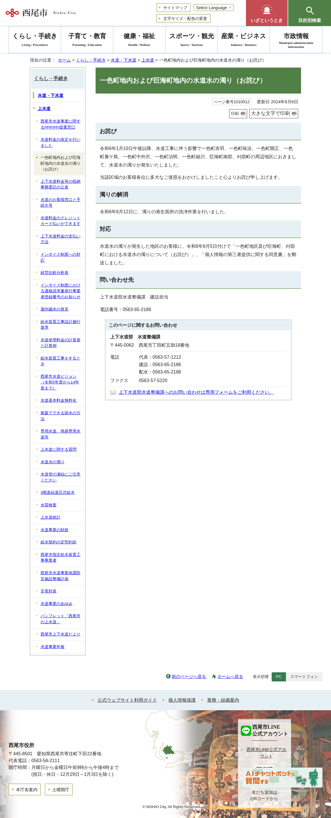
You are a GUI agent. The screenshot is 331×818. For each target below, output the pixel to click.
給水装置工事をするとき (60, 361)
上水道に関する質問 (58, 449)
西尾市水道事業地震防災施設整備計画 (60, 576)
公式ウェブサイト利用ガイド (127, 700)
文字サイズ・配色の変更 (185, 18)
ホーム (64, 60)
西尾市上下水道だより (60, 634)
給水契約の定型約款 (58, 542)
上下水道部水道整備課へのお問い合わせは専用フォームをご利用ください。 (196, 392)
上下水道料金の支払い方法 (60, 239)
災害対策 (48, 591)
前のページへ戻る (189, 676)
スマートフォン (304, 676)
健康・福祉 (139, 41)
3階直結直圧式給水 (58, 492)
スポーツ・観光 (191, 41)
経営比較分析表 (54, 273)
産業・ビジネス (244, 41)
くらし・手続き (91, 60)
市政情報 (296, 41)
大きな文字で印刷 (270, 113)
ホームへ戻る (230, 676)
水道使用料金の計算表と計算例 (60, 343)
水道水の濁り (52, 462)
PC (279, 676)
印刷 (235, 113)
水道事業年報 (52, 647)
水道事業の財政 (54, 530)
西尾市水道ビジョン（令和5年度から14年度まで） (60, 382)
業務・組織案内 (223, 700)
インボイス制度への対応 (60, 257)
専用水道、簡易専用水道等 (60, 434)
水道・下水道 (123, 60)
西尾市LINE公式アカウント (266, 752)
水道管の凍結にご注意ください (60, 477)
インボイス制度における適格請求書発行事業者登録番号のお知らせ (60, 291)
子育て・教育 (87, 41)
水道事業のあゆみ (56, 604)
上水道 (147, 60)
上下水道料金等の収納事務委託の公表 (60, 184)
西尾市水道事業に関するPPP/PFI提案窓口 (60, 124)
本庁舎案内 (26, 789)
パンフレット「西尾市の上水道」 (60, 619)
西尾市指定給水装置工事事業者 (60, 558)
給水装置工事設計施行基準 (60, 325)
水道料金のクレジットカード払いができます (60, 221)
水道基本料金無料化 (58, 400)
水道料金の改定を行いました (60, 142)
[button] (267, 13)
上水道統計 (50, 517)
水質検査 (48, 505)
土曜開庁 (60, 789)
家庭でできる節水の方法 (60, 416)
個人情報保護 (182, 700)
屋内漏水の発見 (54, 309)
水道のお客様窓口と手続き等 (60, 203)
